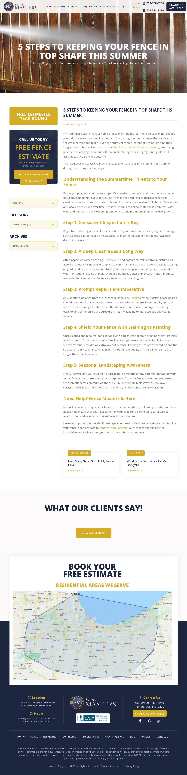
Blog (102, 6)
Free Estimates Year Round (33, 116)
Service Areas (91, 736)
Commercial (74, 6)
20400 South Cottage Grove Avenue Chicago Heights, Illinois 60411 (36, 704)
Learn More (74, 470)
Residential (60, 6)
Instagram (158, 721)
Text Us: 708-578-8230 (149, 706)
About (48, 6)
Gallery (93, 6)
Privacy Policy (132, 766)
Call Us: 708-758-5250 (149, 702)
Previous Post (79, 453)
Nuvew (51, 766)
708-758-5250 (155, 3)
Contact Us (113, 6)
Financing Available (176, 6)
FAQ (85, 6)
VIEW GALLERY (33, 180)
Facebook (141, 721)
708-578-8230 (155, 10)
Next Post (136, 453)
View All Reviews (93, 533)
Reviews (145, 736)
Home (21, 736)
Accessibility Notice (111, 766)
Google (150, 721)
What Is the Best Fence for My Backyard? (147, 463)
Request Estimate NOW (33, 174)
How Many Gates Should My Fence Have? (91, 463)
